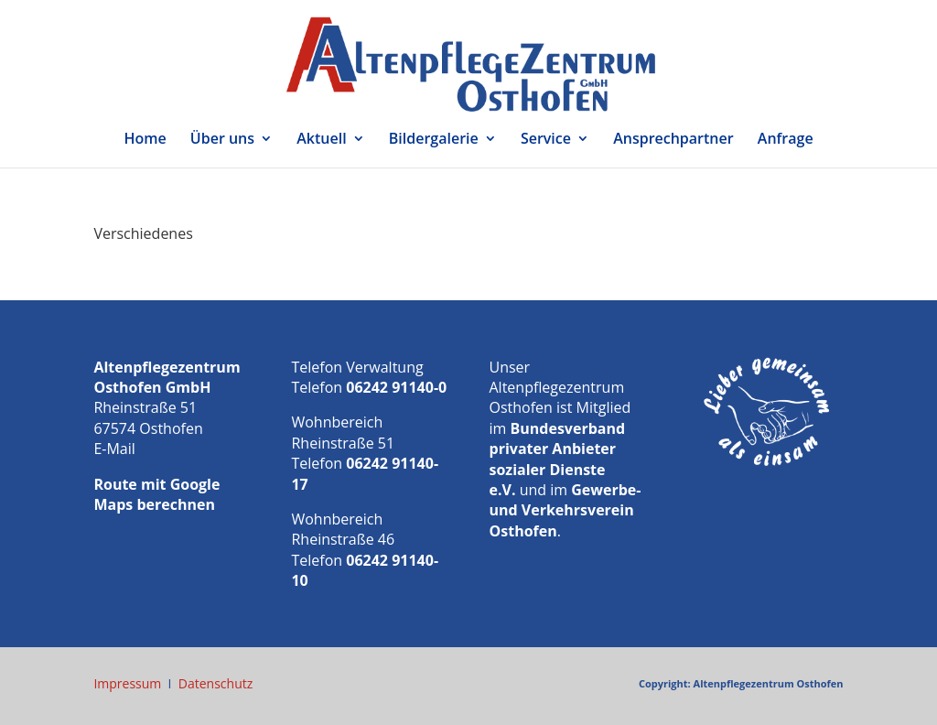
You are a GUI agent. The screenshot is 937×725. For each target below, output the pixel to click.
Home (145, 140)
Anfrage (785, 140)
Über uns (222, 140)
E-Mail (114, 448)
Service (546, 140)
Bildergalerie (434, 140)
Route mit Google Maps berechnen (156, 494)
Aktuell (321, 140)
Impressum (127, 683)
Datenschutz (215, 683)
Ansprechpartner (673, 140)
